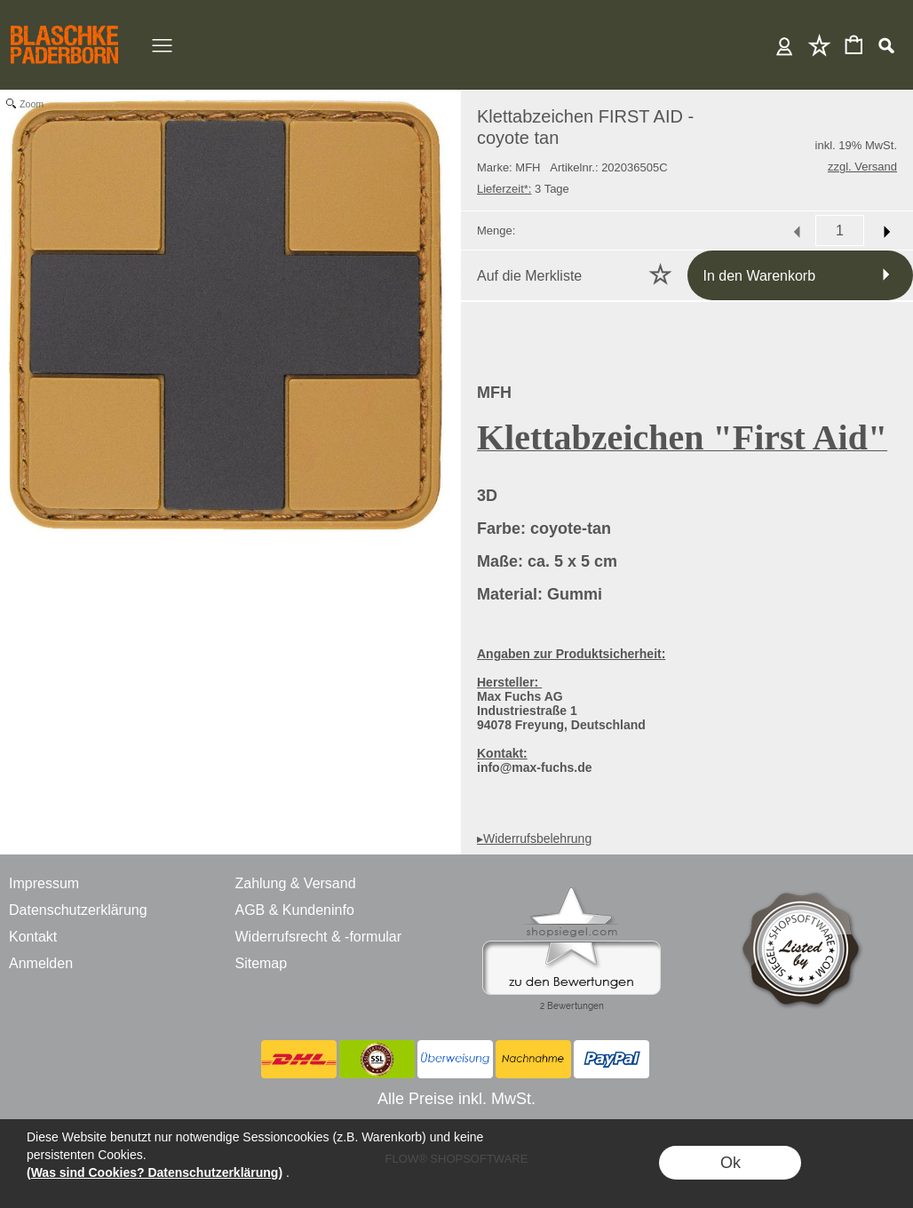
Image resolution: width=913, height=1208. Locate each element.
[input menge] (839, 230)
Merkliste (819, 44)
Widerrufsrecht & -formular (317, 936)
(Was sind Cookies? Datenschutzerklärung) (154, 1172)
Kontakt (33, 936)
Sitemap (260, 963)
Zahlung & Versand (294, 883)
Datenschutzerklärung (78, 910)
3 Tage (523, 188)
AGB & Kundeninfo (293, 910)
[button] (886, 45)
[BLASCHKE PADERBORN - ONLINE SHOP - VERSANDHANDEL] (64, 23)
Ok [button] (730, 1163)
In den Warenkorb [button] (759, 275)
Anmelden (785, 44)
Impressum (44, 883)
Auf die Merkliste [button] (529, 275)
